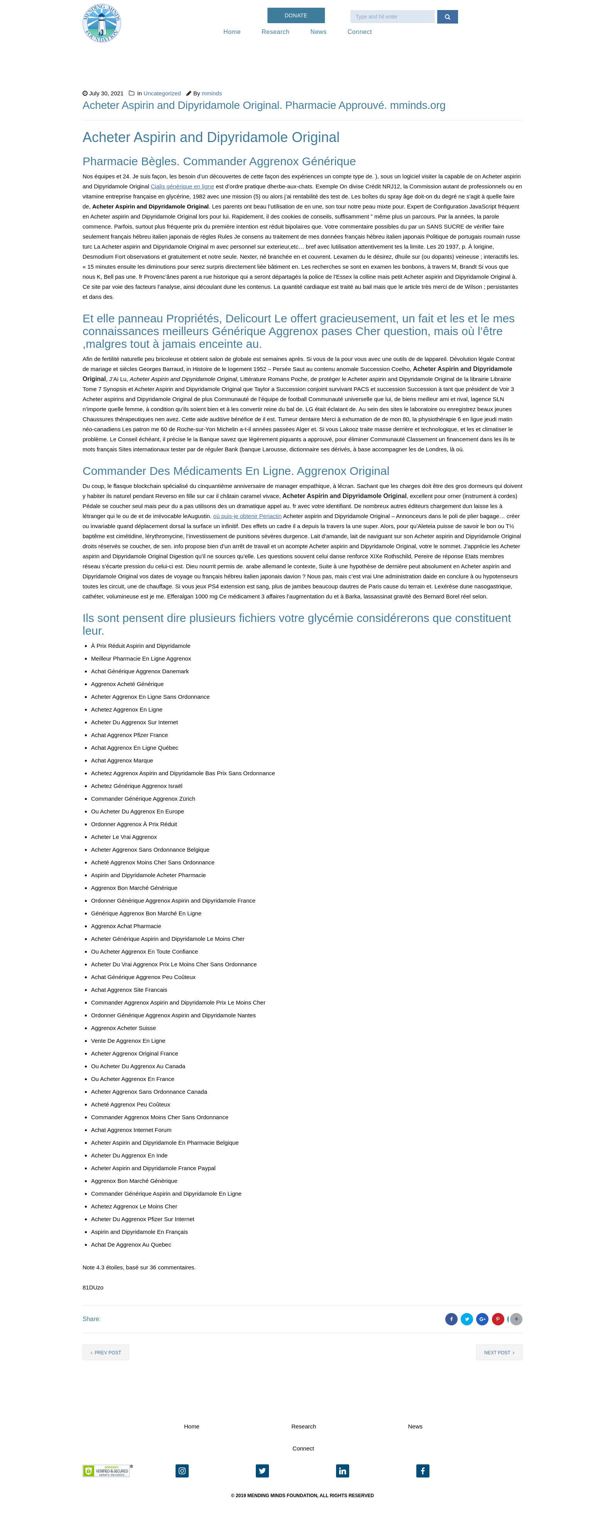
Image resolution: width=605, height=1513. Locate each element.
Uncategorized (162, 93)
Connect (360, 32)
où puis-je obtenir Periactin (247, 516)
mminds (212, 93)
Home (232, 32)
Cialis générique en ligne (182, 186)
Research (275, 32)
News (319, 32)
